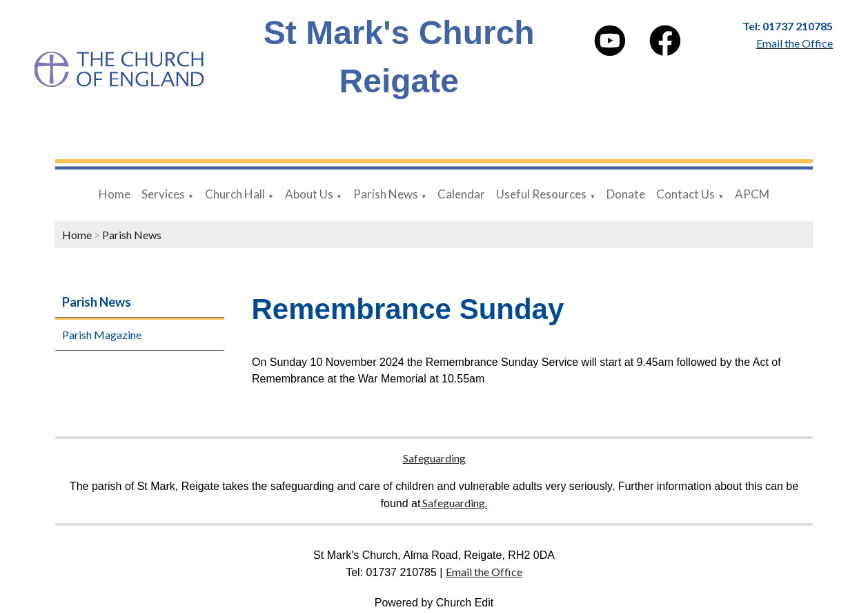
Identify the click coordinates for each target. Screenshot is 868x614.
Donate (625, 194)
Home (114, 194)
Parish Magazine (101, 334)
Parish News (385, 194)
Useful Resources (541, 194)
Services (163, 194)
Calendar (461, 194)
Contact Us (685, 194)
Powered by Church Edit (434, 602)
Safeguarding (434, 457)
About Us (309, 194)
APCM (752, 194)
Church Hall (235, 194)
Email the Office (484, 571)
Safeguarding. (453, 502)
